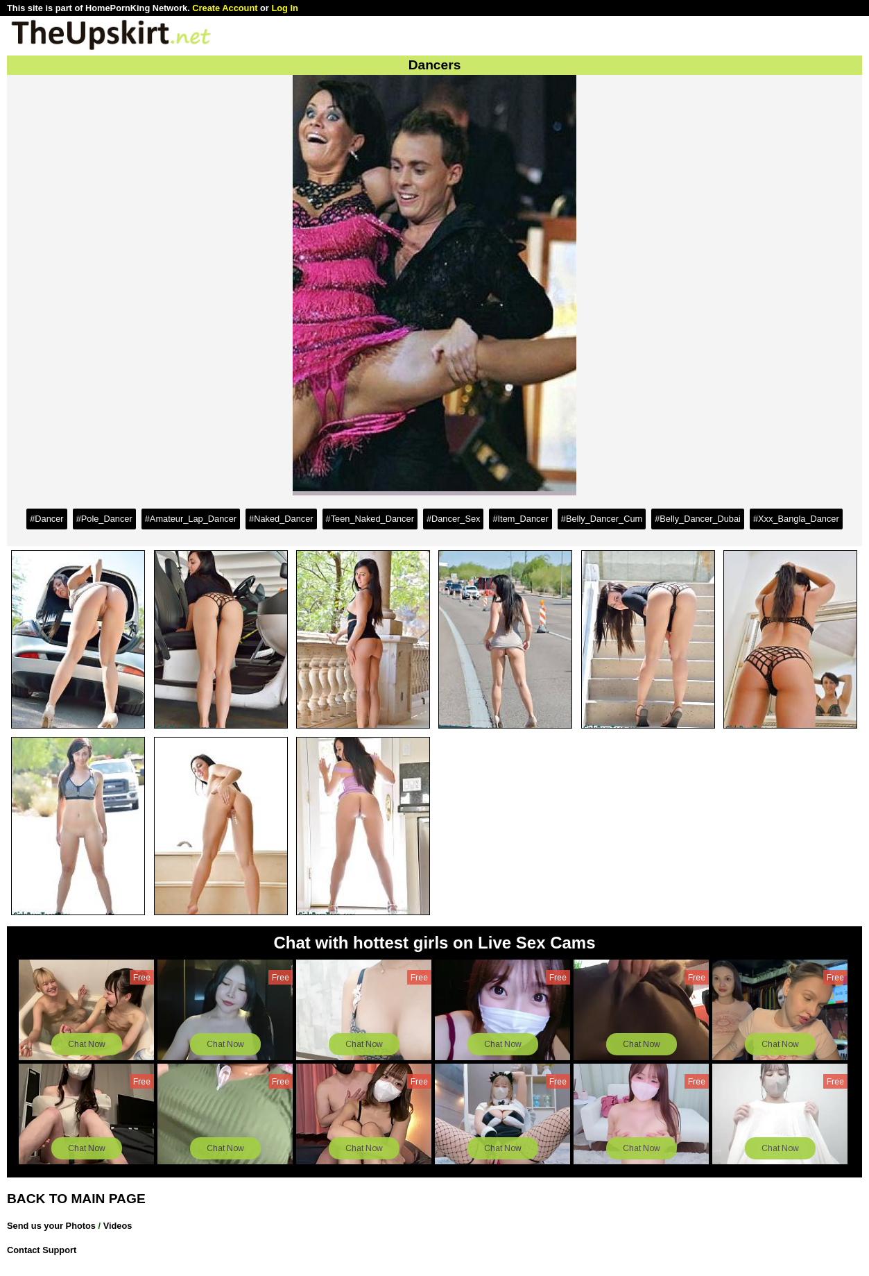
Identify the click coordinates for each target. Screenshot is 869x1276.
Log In (284, 8)
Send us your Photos (51, 1225)
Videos (117, 1225)
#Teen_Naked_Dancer (370, 518)
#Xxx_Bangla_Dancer (796, 518)
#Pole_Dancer (104, 518)
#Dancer (46, 518)
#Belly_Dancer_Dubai (698, 518)
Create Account (224, 8)
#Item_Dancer (520, 518)
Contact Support (41, 1250)
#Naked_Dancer (281, 518)
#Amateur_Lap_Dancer (190, 518)
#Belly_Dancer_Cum (601, 518)
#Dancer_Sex (454, 518)
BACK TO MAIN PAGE (76, 1198)
